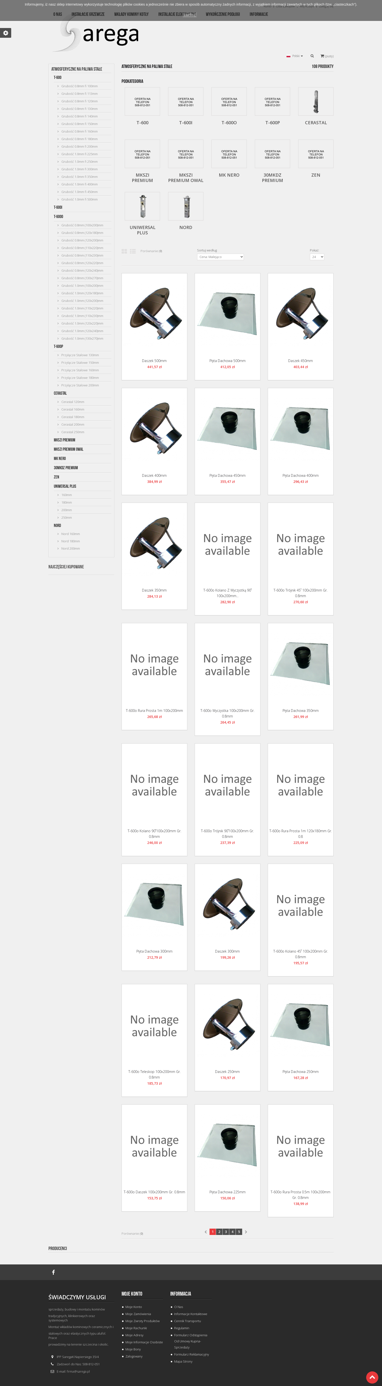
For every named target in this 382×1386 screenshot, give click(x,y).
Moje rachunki (136, 1328)
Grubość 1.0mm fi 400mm (79, 184)
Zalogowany (134, 1356)
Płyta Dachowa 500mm (228, 360)
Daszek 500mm (154, 360)
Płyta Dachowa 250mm (301, 1071)
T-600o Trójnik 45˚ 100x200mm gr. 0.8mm (300, 593)
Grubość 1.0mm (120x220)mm (82, 323)
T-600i (58, 207)
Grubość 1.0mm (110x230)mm (82, 316)
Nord (57, 525)
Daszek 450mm (300, 360)
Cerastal (60, 393)
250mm (66, 517)
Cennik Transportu (187, 1321)
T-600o (58, 216)
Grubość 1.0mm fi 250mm (79, 161)
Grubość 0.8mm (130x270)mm (82, 278)
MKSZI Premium (64, 440)
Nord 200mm (70, 548)
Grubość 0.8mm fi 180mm (79, 139)
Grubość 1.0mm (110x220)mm (82, 308)
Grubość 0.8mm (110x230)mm (82, 255)
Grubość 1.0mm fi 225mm (79, 154)
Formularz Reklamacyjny (191, 1354)
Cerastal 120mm (72, 402)
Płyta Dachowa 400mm (301, 475)
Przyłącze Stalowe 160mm (80, 370)
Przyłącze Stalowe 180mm (80, 377)
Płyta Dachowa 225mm (228, 1192)
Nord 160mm (70, 534)
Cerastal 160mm (72, 409)
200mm (66, 510)
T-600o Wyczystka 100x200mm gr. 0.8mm (227, 713)
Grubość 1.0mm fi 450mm (79, 192)
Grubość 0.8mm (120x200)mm (82, 240)
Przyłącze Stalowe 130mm (80, 355)
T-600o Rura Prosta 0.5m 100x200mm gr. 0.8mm (300, 1195)
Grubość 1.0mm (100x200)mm (82, 285)
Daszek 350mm (154, 590)
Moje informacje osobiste (144, 1342)
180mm (66, 502)
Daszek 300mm (227, 951)
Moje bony (133, 1349)
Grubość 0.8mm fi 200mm (79, 146)
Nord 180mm (70, 541)
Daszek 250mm (227, 1071)
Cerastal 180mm (72, 417)
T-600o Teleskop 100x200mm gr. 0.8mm (154, 1074)
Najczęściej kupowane (66, 567)
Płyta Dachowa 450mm (228, 475)
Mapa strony (183, 1361)
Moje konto (132, 1293)
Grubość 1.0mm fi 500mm (79, 199)
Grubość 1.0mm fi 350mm (79, 176)
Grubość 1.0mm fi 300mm (79, 169)
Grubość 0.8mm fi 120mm (79, 101)
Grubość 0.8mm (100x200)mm (82, 225)
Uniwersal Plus (65, 486)
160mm (66, 495)
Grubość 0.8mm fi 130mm (79, 108)
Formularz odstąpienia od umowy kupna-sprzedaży (190, 1341)
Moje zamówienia (138, 1314)
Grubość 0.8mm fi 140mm (79, 116)
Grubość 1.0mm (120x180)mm (82, 293)
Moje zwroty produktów (142, 1321)
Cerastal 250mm (72, 432)
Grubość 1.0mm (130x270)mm (82, 338)
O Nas (178, 1307)
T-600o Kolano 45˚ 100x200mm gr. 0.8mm (300, 954)
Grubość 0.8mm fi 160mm (79, 131)
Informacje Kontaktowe (190, 1314)
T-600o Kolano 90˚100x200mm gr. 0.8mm (154, 834)
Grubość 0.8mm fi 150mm (79, 124)
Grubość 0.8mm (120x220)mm (82, 263)
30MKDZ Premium (66, 467)
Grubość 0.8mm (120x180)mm (82, 232)
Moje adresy (134, 1335)
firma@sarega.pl (78, 1371)
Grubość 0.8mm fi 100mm (79, 86)
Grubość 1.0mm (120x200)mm (82, 300)
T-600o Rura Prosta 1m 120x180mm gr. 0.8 (300, 834)
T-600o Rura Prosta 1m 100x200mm (154, 710)
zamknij (189, 15)
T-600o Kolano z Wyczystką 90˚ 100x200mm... (227, 593)
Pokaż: (314, 250)
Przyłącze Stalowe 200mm (80, 385)
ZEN (56, 477)
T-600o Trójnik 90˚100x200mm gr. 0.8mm (227, 834)
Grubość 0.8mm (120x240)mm (82, 270)
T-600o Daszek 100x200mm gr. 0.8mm (154, 1192)
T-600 (57, 77)
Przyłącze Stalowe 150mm (80, 362)
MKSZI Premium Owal (68, 449)
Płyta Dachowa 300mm (154, 951)
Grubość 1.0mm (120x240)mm (82, 331)
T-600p (58, 346)
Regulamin (181, 1328)
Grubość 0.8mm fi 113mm (79, 93)
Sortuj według (207, 250)
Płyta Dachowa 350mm (301, 710)
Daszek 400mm (154, 475)
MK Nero (60, 458)
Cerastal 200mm (72, 424)
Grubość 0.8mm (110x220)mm (82, 248)
